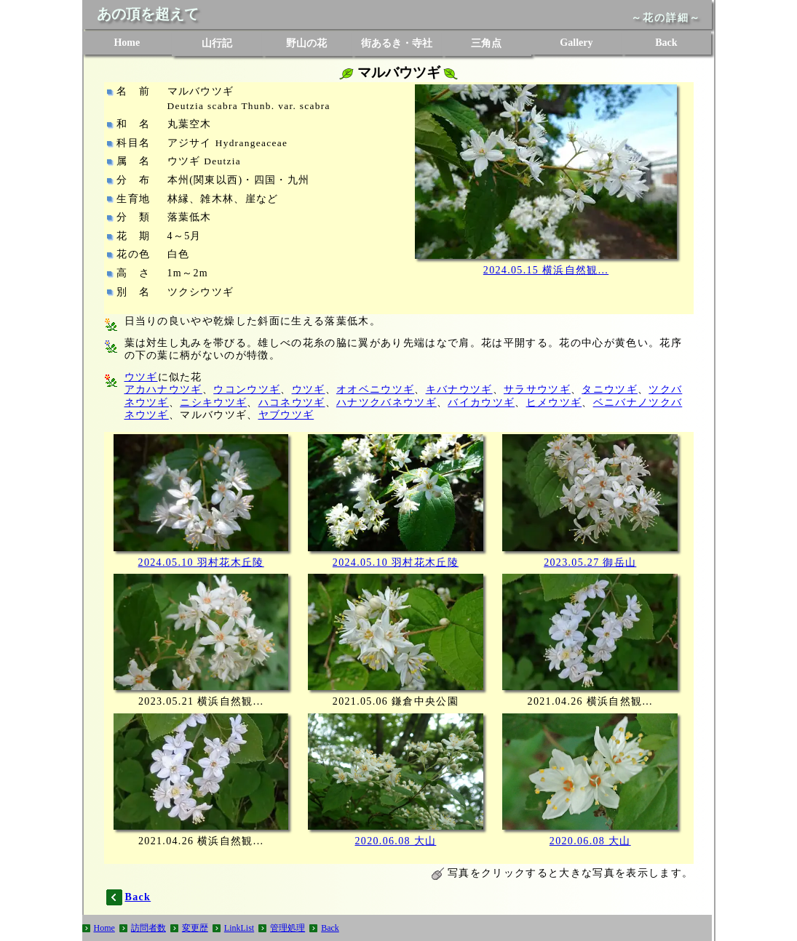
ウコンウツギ (246, 389)
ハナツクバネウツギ (386, 402)
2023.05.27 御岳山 (590, 562)
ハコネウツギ (291, 402)
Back (666, 42)
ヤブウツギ (286, 414)
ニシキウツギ (213, 402)
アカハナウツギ (163, 389)
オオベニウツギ (375, 389)
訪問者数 (148, 928)
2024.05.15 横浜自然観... (545, 270)
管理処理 (287, 928)
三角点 (486, 43)
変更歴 (195, 928)
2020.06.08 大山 (396, 841)
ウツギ (141, 377)
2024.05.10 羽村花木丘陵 (201, 562)
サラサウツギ (537, 389)
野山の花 (306, 43)
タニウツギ (610, 389)
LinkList (239, 928)
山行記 (217, 43)
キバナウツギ (459, 389)
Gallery (576, 42)
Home (127, 42)
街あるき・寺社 (396, 43)
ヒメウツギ (554, 402)
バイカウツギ (481, 402)
